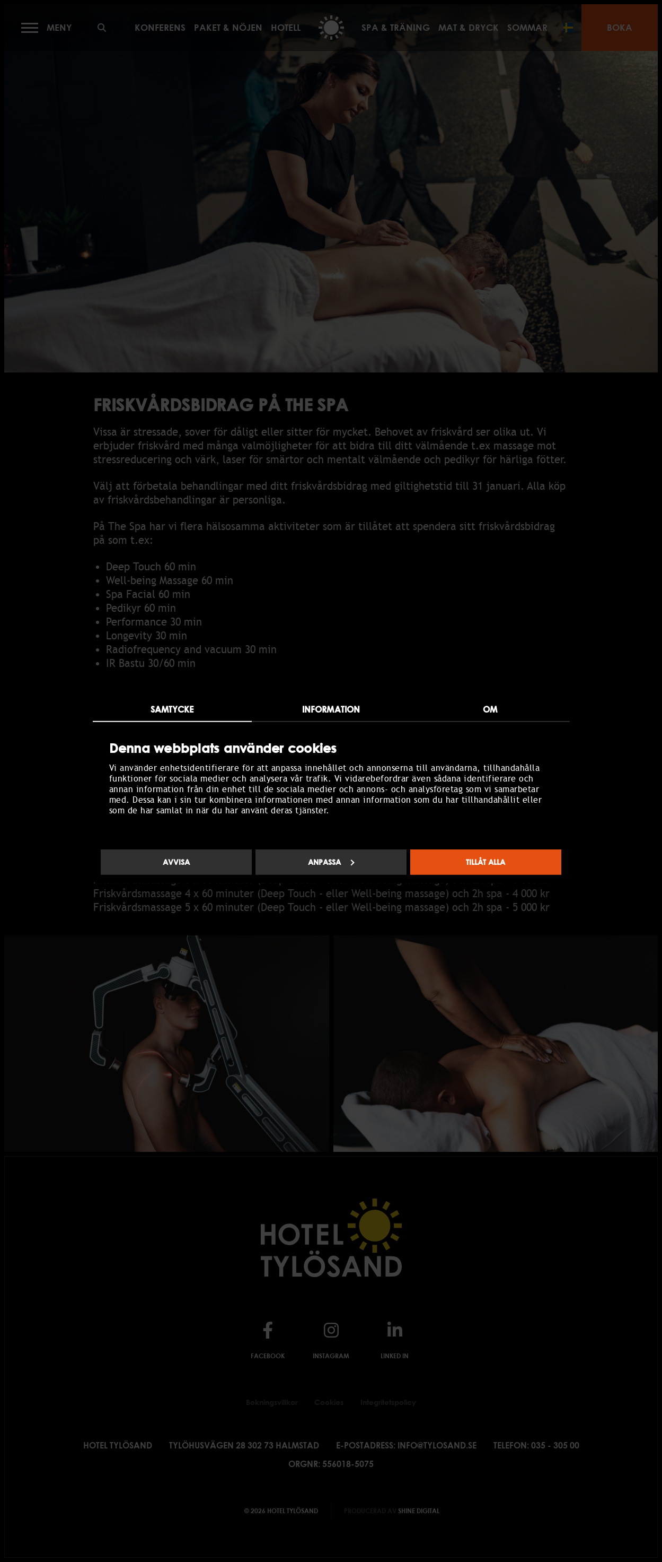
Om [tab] (490, 709)
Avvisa (176, 861)
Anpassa (331, 861)
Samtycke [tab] (172, 709)
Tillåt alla (485, 861)
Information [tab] (331, 709)
